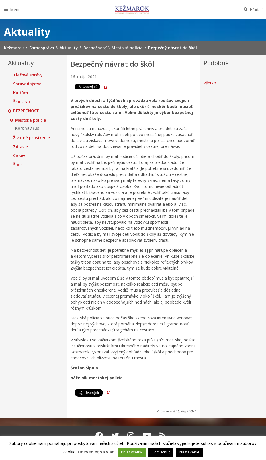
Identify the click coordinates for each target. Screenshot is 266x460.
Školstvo (21, 101)
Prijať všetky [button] (131, 452)
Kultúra (20, 92)
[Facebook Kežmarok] (99, 435)
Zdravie (20, 146)
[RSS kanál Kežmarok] (163, 435)
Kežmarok (132, 9)
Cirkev (19, 155)
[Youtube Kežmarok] (147, 435)
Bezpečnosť (26, 110)
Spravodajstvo (27, 83)
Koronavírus (27, 128)
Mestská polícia (30, 120)
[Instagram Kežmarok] (130, 435)
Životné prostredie (31, 137)
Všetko (210, 83)
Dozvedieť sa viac (96, 452)
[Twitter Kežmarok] (115, 435)
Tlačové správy (28, 75)
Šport (18, 164)
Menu (15, 9)
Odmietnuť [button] (161, 452)
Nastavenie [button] (189, 452)
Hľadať (256, 9)
